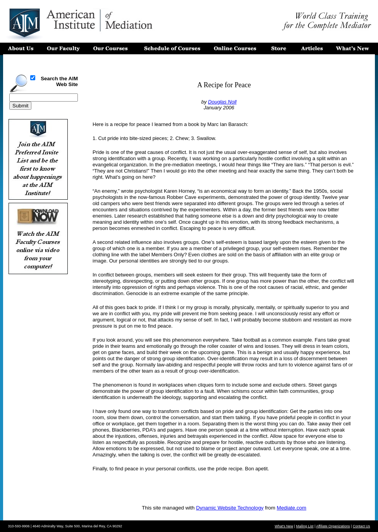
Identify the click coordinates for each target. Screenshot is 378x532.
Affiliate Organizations (333, 526)
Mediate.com (291, 508)
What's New (284, 526)
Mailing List (304, 526)
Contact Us (361, 526)
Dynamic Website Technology (229, 508)
